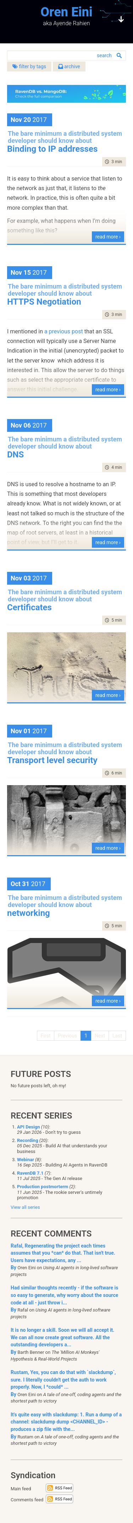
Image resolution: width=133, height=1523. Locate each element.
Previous (67, 1036)
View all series (25, 1207)
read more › (108, 237)
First (46, 1036)
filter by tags (29, 66)
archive (69, 66)
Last (117, 1036)
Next (100, 1036)
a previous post (63, 331)
